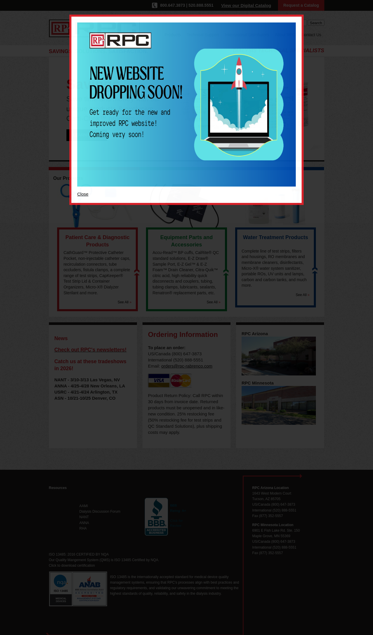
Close (82, 194)
